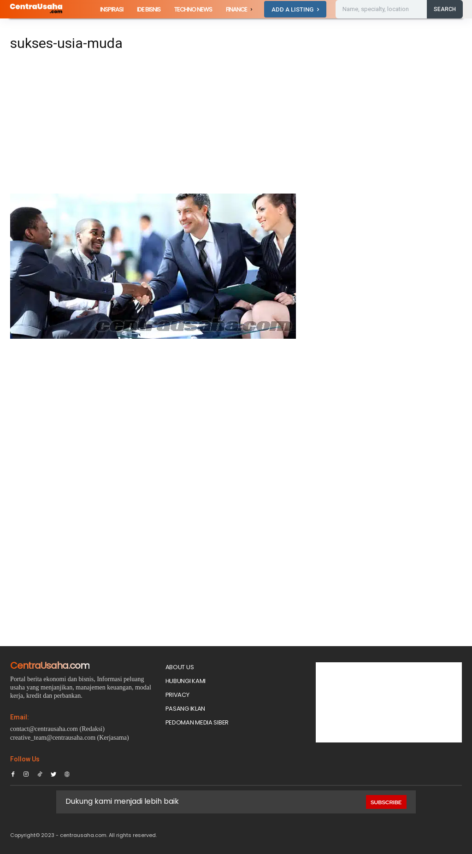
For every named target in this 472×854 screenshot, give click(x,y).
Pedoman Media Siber (197, 722)
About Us (179, 667)
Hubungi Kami (185, 681)
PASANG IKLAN (185, 708)
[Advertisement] (157, 125)
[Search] (445, 9)
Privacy (177, 694)
